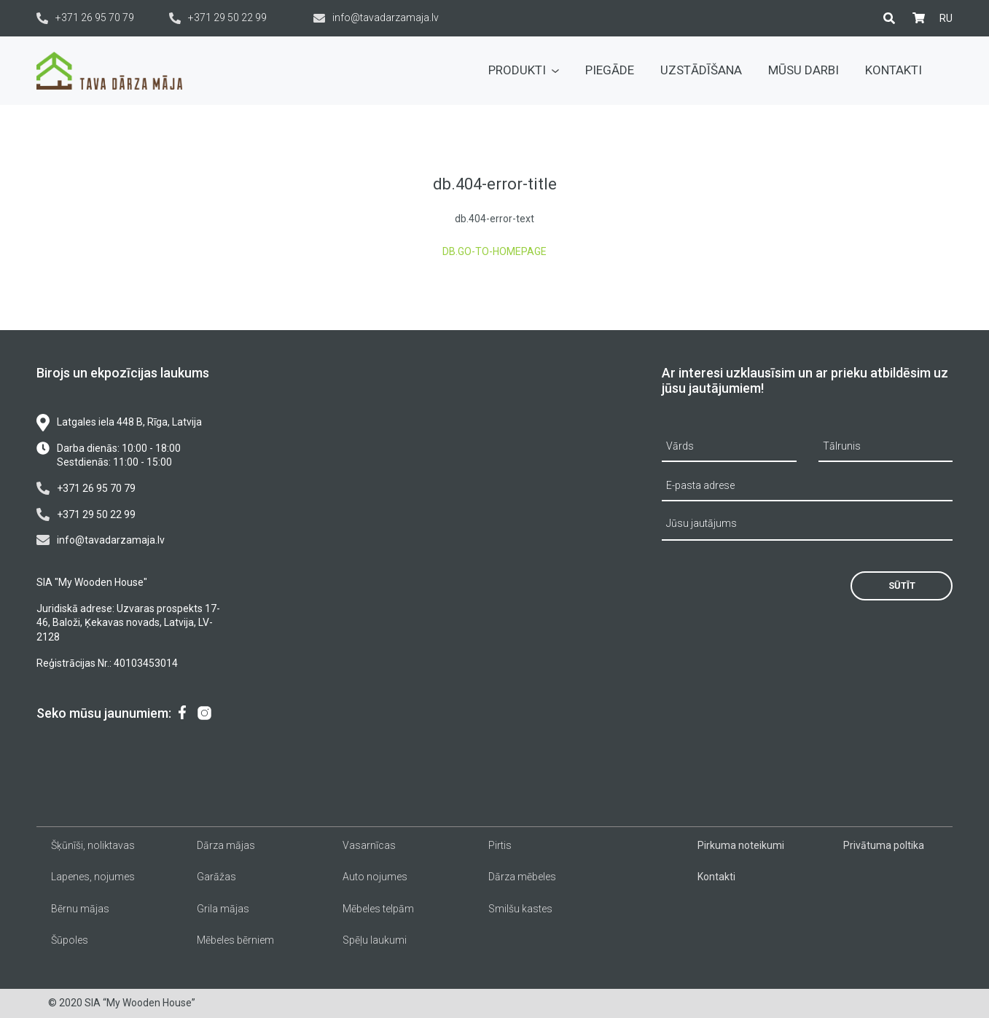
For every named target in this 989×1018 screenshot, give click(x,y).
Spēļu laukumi (375, 940)
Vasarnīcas (369, 845)
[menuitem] (946, 18)
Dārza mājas (226, 845)
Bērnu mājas (80, 909)
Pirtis (500, 845)
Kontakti (893, 70)
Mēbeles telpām (378, 909)
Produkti (523, 70)
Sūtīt (901, 585)
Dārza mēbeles (522, 876)
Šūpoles (69, 940)
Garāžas (216, 876)
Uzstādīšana (701, 70)
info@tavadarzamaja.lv (376, 18)
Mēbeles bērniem (235, 940)
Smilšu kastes (520, 909)
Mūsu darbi (803, 70)
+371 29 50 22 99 (218, 18)
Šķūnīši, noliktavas (93, 845)
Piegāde (609, 70)
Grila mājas (223, 909)
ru (946, 18)
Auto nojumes (375, 876)
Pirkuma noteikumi (740, 845)
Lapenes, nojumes (93, 876)
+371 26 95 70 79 (85, 18)
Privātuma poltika (883, 845)
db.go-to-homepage (494, 251)
